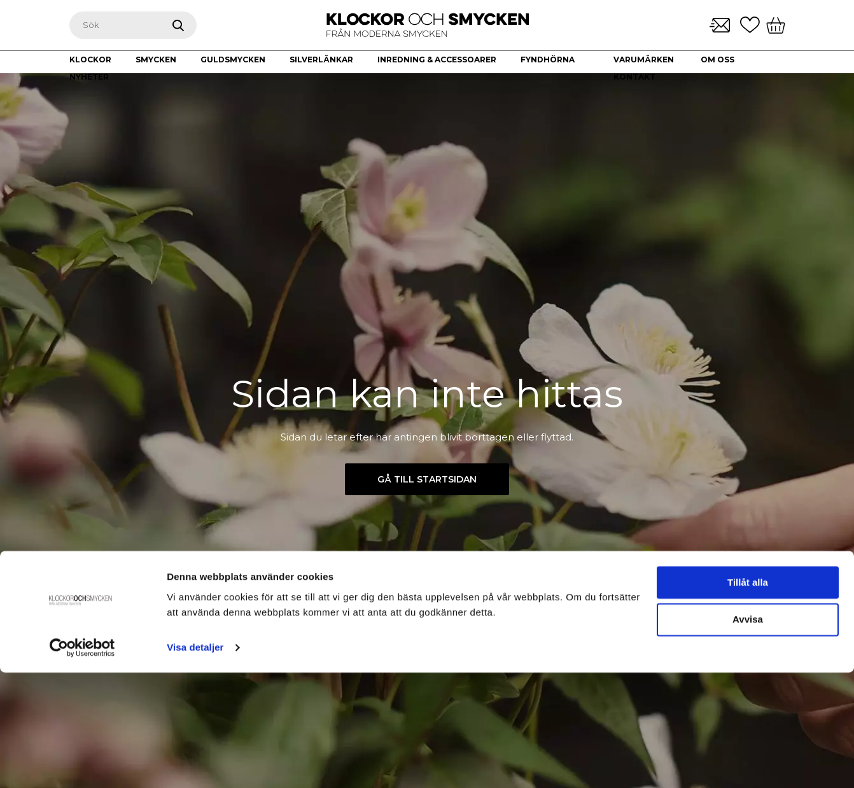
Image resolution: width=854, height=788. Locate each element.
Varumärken (643, 59)
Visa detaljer (195, 762)
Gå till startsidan (427, 479)
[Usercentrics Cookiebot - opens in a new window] (82, 763)
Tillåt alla (747, 698)
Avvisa (747, 735)
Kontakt (634, 76)
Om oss (717, 59)
